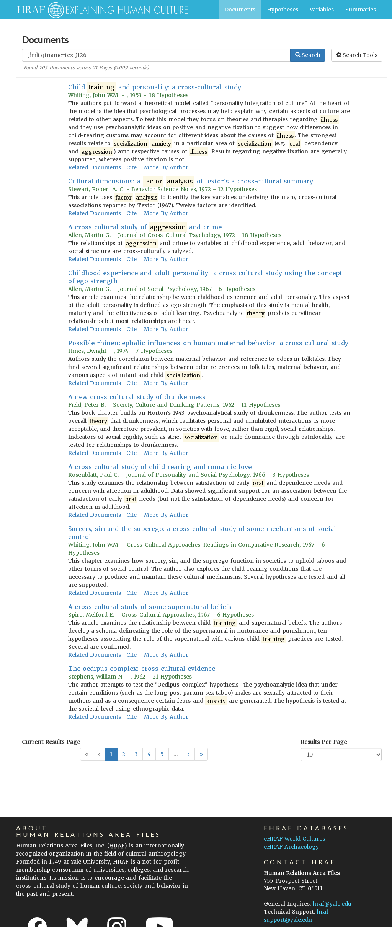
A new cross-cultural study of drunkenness (137, 397)
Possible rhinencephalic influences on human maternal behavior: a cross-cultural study (208, 343)
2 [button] (123, 754)
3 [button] (136, 754)
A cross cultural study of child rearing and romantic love (160, 467)
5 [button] (162, 754)
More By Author (166, 167)
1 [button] (111, 754)
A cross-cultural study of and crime (145, 227)
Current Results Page (51, 742)
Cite (131, 167)
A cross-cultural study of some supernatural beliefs (150, 606)
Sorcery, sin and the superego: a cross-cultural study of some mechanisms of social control (202, 533)
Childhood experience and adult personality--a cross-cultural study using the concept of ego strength (205, 277)
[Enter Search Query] (156, 55)
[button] (189, 754)
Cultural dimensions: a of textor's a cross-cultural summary (190, 181)
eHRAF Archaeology (291, 846)
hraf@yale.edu (332, 903)
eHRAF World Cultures (294, 838)
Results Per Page (324, 742)
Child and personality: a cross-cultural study (154, 87)
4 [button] (149, 754)
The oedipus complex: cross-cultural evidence (141, 668)
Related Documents (94, 167)
